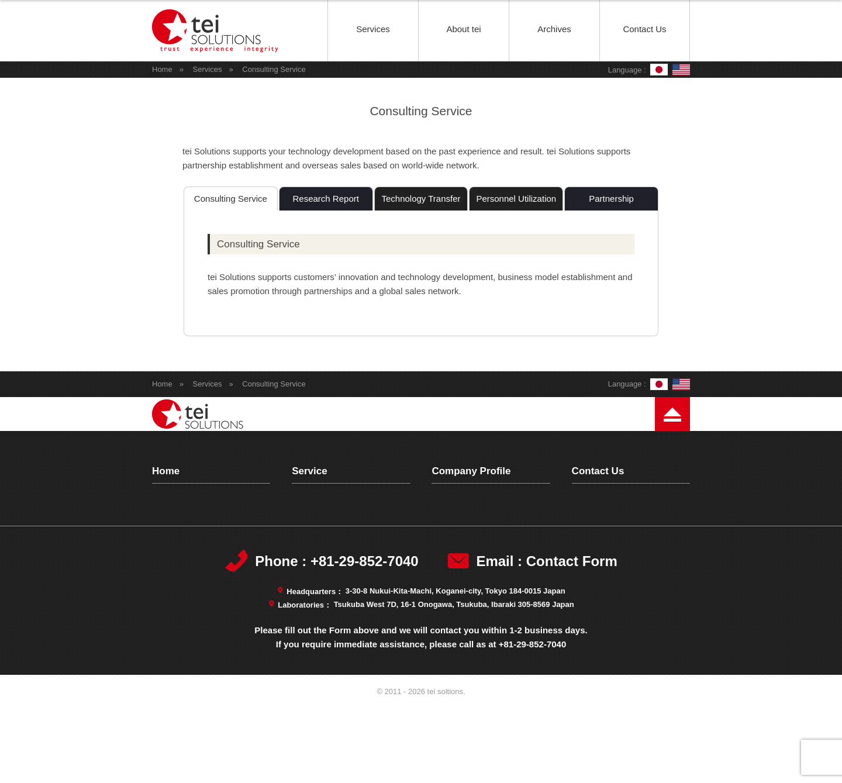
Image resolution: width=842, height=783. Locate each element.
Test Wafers (324, 529)
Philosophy (461, 514)
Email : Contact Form (546, 637)
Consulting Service (337, 559)
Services (373, 29)
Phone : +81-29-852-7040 (336, 637)
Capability (459, 559)
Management (466, 544)
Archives (554, 29)
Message (458, 529)
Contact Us (644, 29)
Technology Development (350, 514)
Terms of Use (606, 529)
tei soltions (216, 60)
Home (162, 69)
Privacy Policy (608, 514)
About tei (463, 29)
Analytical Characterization (353, 544)
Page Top (672, 446)
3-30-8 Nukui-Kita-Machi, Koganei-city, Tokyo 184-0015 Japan (455, 667)
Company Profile (472, 498)
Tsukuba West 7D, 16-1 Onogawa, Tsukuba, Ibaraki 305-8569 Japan (454, 680)
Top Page (179, 498)
